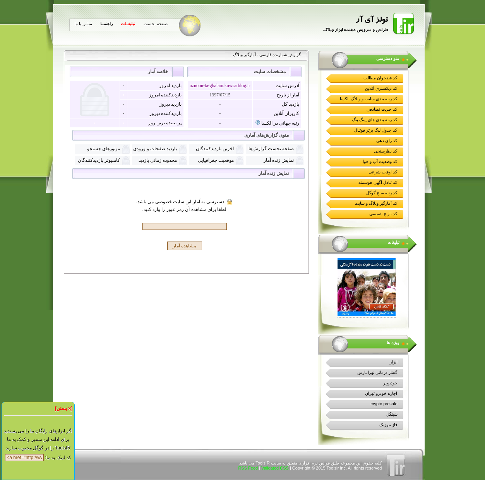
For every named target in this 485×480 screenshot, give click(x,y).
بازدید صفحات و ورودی (155, 148)
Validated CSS (275, 468)
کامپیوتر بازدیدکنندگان (99, 160)
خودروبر (390, 383)
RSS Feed (248, 468)
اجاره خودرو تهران (381, 393)
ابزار (394, 362)
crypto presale (383, 403)
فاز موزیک (388, 424)
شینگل (392, 414)
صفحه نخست (156, 23)
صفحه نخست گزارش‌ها (271, 148)
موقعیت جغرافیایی (216, 160)
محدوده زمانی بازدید (158, 160)
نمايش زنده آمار (279, 160)
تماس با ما (83, 23)
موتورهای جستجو (103, 148)
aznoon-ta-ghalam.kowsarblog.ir (220, 85)
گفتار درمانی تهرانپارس (377, 372)
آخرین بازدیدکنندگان (215, 148)
